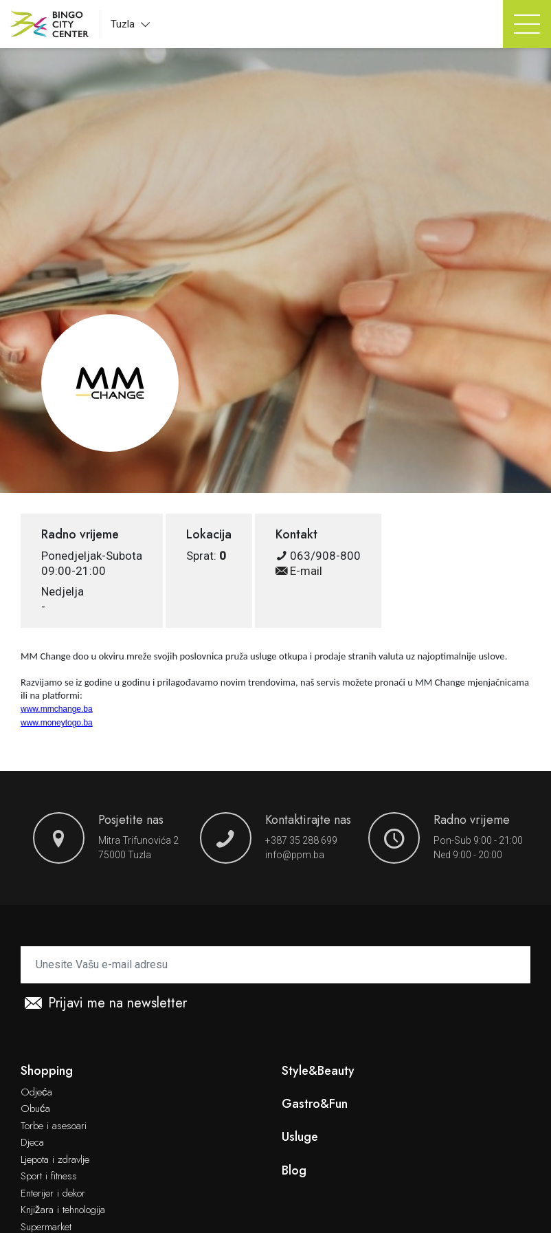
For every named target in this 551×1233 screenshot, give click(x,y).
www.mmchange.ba (57, 709)
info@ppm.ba (294, 854)
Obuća (35, 1109)
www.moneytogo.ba (57, 723)
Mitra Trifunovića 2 (138, 840)
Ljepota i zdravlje (55, 1160)
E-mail (299, 571)
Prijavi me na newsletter (106, 1004)
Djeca (32, 1143)
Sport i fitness (49, 1176)
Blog (294, 1171)
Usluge (300, 1137)
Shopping (47, 1071)
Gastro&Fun (315, 1104)
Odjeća (36, 1093)
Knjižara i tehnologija (63, 1210)
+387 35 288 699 (301, 840)
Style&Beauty (318, 1071)
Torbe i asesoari (54, 1126)
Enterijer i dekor (53, 1194)
